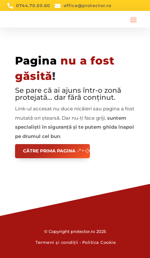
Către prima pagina (49, 151)
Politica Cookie (99, 242)
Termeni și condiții (57, 242)
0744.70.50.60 (33, 5)
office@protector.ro (87, 5)
